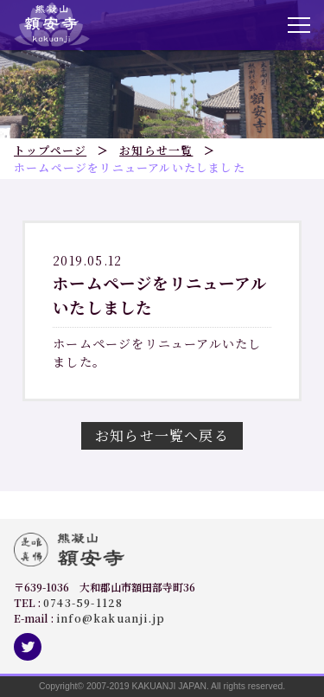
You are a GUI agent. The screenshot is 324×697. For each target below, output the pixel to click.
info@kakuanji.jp (110, 618)
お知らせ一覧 (156, 150)
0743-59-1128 (83, 602)
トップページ (50, 150)
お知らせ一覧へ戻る (162, 435)
